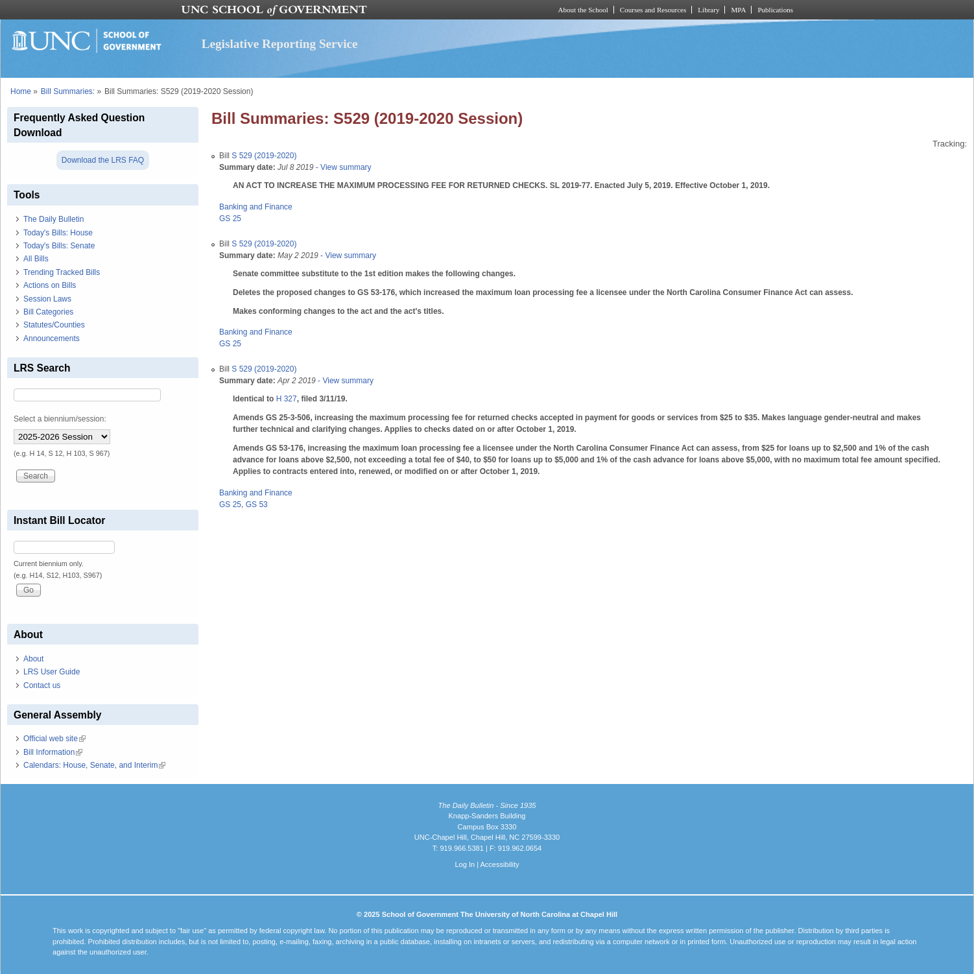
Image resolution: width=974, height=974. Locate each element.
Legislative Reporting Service (280, 44)
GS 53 (257, 504)
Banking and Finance (255, 206)
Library (708, 10)
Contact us (41, 685)
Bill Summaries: (68, 91)
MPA (738, 10)
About (33, 658)
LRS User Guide (51, 671)
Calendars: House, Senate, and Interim (94, 765)
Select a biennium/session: (60, 418)
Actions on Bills (49, 285)
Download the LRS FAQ (103, 160)
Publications (775, 10)
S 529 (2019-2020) (264, 155)
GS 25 (230, 218)
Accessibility (499, 864)
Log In (465, 864)
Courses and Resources (653, 10)
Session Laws (47, 298)
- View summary (342, 167)
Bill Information (52, 752)
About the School (583, 10)
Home (20, 91)
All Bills (36, 258)
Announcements (51, 338)
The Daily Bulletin (53, 219)
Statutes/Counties (54, 324)
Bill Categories (48, 311)
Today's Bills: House (58, 232)
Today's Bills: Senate (59, 245)
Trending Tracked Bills (61, 272)
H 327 (286, 398)
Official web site (54, 738)
